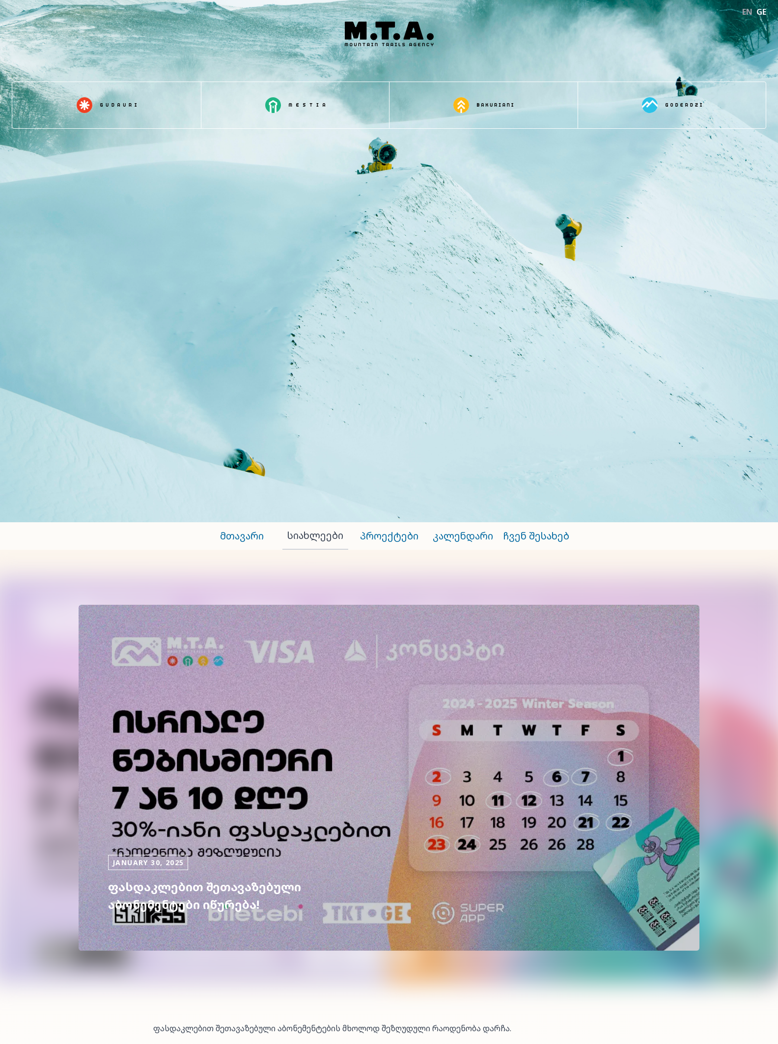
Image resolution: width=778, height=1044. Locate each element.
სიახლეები (315, 535)
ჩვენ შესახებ (536, 535)
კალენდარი (463, 535)
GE (761, 11)
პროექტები (389, 535)
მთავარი (242, 535)
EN (747, 11)
